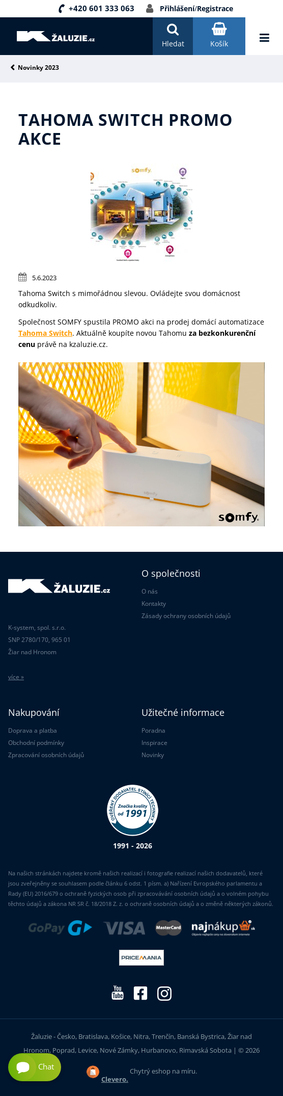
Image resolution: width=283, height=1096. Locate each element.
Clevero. (114, 1079)
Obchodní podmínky (36, 742)
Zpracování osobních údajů (46, 755)
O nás (150, 591)
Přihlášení (177, 8)
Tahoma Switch (45, 333)
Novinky (153, 755)
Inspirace (154, 742)
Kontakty (154, 603)
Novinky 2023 (38, 68)
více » (16, 677)
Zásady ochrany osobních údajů (186, 615)
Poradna (153, 730)
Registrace (215, 8)
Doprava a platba (32, 730)
